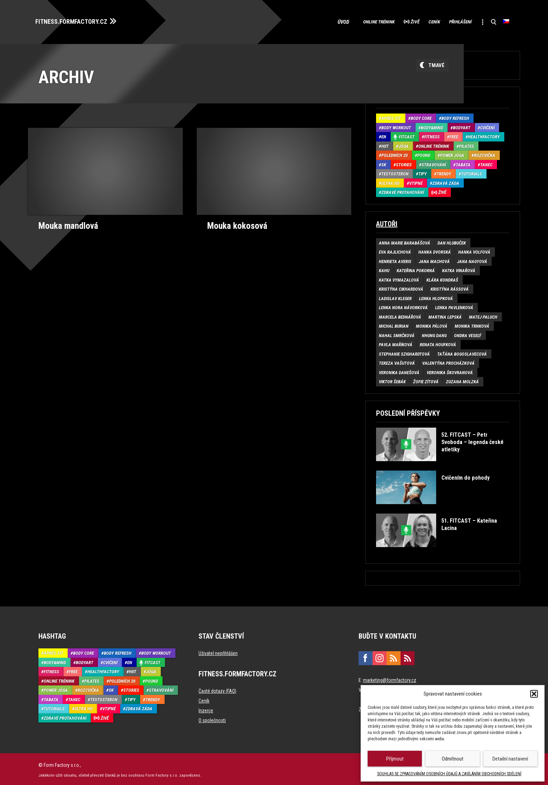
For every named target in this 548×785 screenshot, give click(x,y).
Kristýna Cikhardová (401, 287)
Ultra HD (390, 181)
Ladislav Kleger (395, 296)
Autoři (386, 222)
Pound (423, 153)
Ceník (417, 21)
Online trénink (349, 21)
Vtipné (416, 181)
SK (383, 162)
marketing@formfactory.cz (389, 678)
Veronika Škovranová (450, 370)
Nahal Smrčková (396, 333)
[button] (534, 693)
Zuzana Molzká (462, 380)
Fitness (432, 135)
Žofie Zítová (426, 380)
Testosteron (395, 172)
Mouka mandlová (66, 223)
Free (453, 135)
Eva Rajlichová (395, 250)
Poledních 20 (394, 153)
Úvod (312, 21)
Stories (404, 162)
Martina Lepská (445, 315)
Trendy (444, 172)
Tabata (463, 162)
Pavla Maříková (395, 343)
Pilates (466, 144)
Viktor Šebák (392, 380)
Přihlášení (450, 21)
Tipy (422, 172)
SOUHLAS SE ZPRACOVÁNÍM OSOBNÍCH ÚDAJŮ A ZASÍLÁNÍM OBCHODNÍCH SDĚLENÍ (449, 773)
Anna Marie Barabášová (404, 241)
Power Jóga (452, 153)
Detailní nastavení (510, 759)
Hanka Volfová (474, 250)
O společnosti (212, 718)
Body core (421, 116)
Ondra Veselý (467, 333)
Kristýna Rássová (450, 287)
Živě (392, 21)
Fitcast (406, 135)
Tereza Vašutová (397, 361)
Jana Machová (434, 259)
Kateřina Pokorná (416, 268)
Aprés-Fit (391, 116)
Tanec (486, 162)
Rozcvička (484, 153)
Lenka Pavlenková (454, 305)
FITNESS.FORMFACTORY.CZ (77, 20)
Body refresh (455, 116)
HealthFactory (484, 135)
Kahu (384, 268)
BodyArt (461, 125)
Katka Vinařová (458, 268)
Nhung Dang (434, 333)
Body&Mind (432, 125)
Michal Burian (394, 324)
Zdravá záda (445, 181)
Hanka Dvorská (434, 250)
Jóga (403, 144)
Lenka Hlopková (436, 296)
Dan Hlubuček (452, 241)
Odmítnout (452, 759)
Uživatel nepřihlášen (218, 651)
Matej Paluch (483, 315)
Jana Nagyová (472, 259)
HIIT (385, 144)
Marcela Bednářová (400, 315)
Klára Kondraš (442, 278)
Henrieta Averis (395, 259)
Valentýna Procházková (448, 361)
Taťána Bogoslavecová (462, 352)
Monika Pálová (431, 324)
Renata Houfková (438, 343)
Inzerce (206, 709)
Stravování (433, 162)
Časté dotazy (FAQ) (217, 689)
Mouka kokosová (235, 223)
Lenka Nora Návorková (403, 305)
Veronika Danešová (399, 370)
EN (383, 135)
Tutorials (471, 172)
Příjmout (395, 759)
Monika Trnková (472, 324)
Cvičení (487, 125)
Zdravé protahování (402, 190)
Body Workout (396, 125)
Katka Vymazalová (399, 278)
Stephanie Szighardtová (404, 352)
